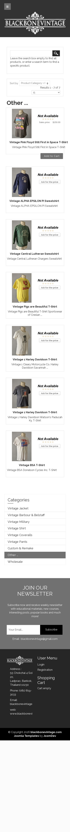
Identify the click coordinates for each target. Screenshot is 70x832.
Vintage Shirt (17, 528)
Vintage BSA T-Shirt (32, 465)
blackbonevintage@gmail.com (29, 704)
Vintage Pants (17, 541)
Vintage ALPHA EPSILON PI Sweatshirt (34, 201)
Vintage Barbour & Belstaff (26, 515)
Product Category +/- (33, 83)
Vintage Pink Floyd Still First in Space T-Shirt (38, 142)
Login (40, 664)
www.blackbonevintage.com (28, 713)
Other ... (13, 555)
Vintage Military (19, 521)
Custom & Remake (20, 548)
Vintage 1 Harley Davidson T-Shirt (35, 359)
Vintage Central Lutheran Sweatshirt (34, 253)
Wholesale (15, 561)
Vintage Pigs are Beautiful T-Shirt (35, 306)
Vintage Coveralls (20, 535)
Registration (45, 669)
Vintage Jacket (18, 508)
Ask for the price (49, 182)
